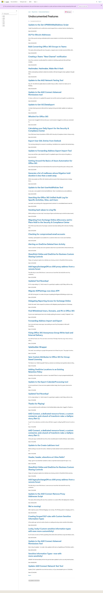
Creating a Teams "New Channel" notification (47, 56)
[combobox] (9, 14)
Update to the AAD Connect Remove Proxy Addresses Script (46, 495)
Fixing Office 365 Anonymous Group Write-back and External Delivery (50, 333)
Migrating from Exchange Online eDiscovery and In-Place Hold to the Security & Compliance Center (50, 221)
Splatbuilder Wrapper (37, 347)
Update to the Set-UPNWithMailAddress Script (48, 24)
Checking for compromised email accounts (46, 234)
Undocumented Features (44, 12)
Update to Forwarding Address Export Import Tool (50, 150)
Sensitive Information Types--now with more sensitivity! (44, 554)
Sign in (100, 1)
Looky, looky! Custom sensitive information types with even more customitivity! (49, 529)
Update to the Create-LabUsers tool (43, 445)
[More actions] (73, 12)
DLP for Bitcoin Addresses (39, 34)
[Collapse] (16, 11)
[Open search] (96, 2)
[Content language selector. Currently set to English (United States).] (8, 591)
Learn (29, 12)
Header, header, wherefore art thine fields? (46, 457)
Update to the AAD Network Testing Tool (45, 80)
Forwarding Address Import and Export (45, 320)
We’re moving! (34, 506)
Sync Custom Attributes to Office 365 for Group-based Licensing (49, 358)
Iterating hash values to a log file (42, 210)
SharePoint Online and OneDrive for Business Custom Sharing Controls (51, 255)
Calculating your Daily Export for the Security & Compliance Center (48, 129)
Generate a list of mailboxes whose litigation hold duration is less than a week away (49, 174)
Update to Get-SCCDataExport (41, 104)
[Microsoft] (2, 2)
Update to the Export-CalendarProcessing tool (48, 382)
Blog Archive (34, 12)
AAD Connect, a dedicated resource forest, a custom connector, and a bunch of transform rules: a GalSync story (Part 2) (50, 416)
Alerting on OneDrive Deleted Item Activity (46, 244)
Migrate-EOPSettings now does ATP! (43, 291)
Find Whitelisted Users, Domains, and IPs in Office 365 (51, 310)
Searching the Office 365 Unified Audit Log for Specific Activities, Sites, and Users (48, 198)
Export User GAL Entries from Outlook (44, 140)
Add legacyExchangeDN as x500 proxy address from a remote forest (51, 267)
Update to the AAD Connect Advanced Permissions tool (44, 93)
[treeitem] (10, 16)
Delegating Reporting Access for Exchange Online (49, 301)
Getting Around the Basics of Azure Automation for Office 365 (50, 161)
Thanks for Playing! (36, 403)
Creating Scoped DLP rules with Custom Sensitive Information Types (49, 517)
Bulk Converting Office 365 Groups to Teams (47, 46)
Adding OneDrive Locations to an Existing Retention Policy (46, 370)
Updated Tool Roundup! (38, 281)
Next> (29, 575)
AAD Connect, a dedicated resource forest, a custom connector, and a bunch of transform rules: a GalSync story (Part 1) (50, 432)
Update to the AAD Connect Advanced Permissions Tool (44, 542)
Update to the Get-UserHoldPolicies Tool (45, 187)
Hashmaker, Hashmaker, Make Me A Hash (45, 68)
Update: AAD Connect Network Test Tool (45, 566)
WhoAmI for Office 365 (38, 116)
